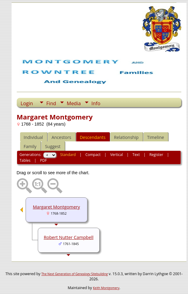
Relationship (126, 137)
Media (74, 103)
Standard (68, 154)
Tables (25, 160)
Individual (33, 137)
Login (27, 103)
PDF (43, 160)
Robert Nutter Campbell (69, 237)
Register (156, 154)
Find (51, 103)
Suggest (53, 146)
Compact (93, 154)
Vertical (116, 154)
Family (30, 146)
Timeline (155, 137)
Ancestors (61, 137)
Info (95, 103)
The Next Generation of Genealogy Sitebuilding (74, 274)
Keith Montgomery (106, 288)
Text (136, 154)
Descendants (92, 137)
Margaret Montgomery (56, 207)
